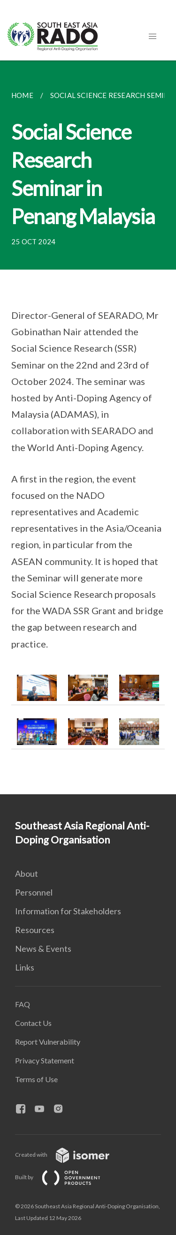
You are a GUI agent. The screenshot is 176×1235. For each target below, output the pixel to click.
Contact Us (33, 1022)
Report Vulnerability (47, 1041)
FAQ (22, 1004)
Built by (65, 1177)
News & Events (43, 948)
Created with (69, 1154)
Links (24, 967)
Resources (34, 930)
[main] (88, 427)
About (26, 873)
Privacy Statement (44, 1060)
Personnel (34, 892)
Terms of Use (36, 1079)
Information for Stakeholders (68, 911)
